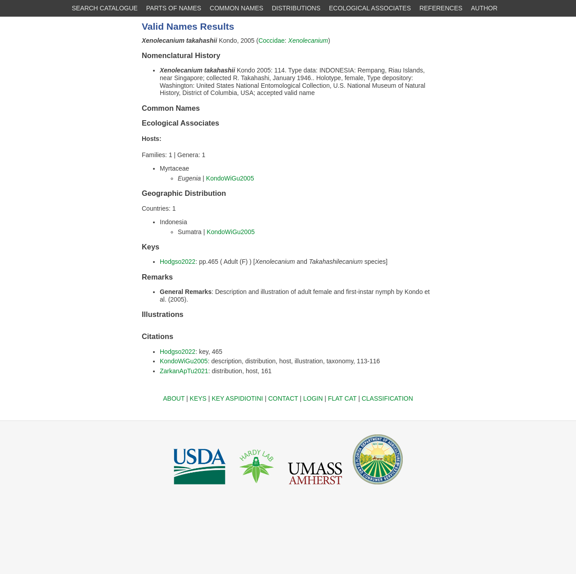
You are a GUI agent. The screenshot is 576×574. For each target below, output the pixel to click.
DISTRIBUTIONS (296, 8)
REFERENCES (441, 8)
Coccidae (271, 40)
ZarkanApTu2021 (184, 371)
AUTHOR (484, 8)
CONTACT (283, 398)
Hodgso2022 (177, 261)
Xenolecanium (308, 40)
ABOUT (173, 398)
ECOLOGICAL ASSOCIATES (370, 8)
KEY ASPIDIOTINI (237, 398)
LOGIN (313, 398)
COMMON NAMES (236, 8)
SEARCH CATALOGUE (105, 8)
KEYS (198, 398)
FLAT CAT (342, 398)
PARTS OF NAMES (173, 8)
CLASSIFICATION (387, 398)
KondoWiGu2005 (230, 178)
